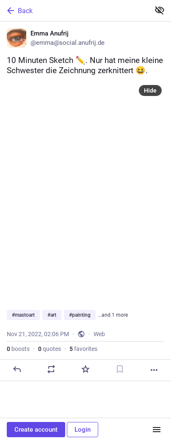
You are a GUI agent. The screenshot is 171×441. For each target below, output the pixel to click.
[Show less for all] (159, 10)
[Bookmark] (120, 369)
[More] (154, 370)
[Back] (74, 10)
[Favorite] (85, 369)
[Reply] (17, 369)
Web (99, 334)
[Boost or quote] (51, 369)
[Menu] (156, 429)
